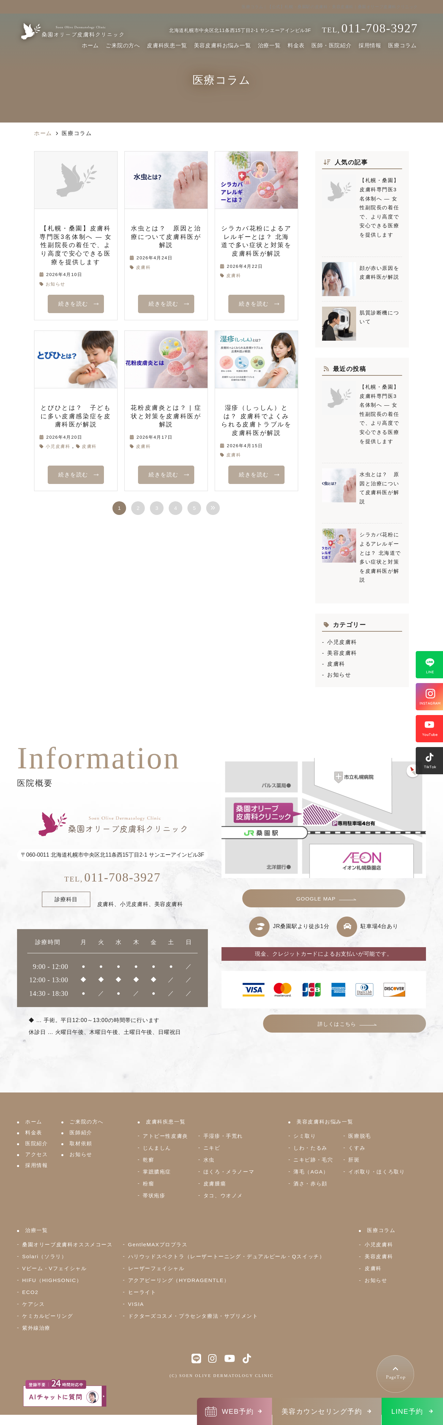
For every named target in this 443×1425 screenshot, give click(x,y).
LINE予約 (407, 1411)
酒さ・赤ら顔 (310, 1183)
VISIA (136, 1304)
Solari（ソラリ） (44, 1256)
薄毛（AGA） (311, 1172)
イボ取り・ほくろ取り (376, 1172)
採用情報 (369, 45)
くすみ (356, 1148)
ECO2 (30, 1292)
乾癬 (148, 1160)
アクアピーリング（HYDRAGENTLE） (179, 1280)
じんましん (157, 1148)
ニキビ (211, 1148)
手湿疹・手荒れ (223, 1136)
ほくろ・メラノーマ (228, 1172)
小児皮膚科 (58, 446)
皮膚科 (143, 267)
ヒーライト (142, 1292)
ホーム (90, 45)
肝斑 (354, 1160)
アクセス (36, 1154)
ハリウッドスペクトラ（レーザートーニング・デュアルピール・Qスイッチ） (226, 1256)
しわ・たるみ (310, 1148)
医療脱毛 (359, 1136)
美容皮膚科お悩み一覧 (222, 45)
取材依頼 (81, 1143)
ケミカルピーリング (47, 1316)
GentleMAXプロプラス (158, 1244)
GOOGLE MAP (316, 899)
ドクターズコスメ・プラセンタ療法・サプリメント (193, 1316)
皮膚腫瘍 (214, 1183)
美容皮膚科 (342, 653)
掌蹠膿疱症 (157, 1172)
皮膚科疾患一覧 (167, 45)
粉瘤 (148, 1183)
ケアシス (33, 1304)
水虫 (209, 1160)
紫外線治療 (36, 1328)
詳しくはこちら (368, 1027)
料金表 (296, 45)
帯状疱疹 (154, 1195)
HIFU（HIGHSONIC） (52, 1280)
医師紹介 (81, 1132)
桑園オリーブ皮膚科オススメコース (67, 1244)
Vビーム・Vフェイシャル (54, 1268)
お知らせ (55, 284)
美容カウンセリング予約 (321, 1411)
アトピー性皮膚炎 (165, 1136)
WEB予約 (238, 1411)
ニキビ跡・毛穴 (313, 1160)
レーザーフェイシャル (156, 1268)
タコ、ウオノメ (223, 1195)
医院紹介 (36, 1143)
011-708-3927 (112, 877)
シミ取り (304, 1136)
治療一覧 (269, 45)
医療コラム (402, 45)
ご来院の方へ (123, 45)
